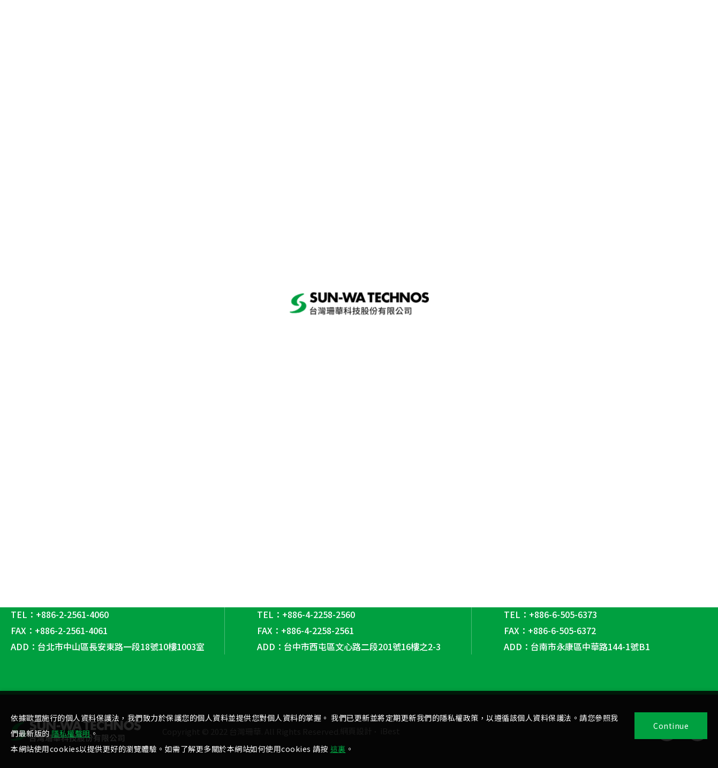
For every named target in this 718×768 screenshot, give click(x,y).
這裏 (338, 748)
